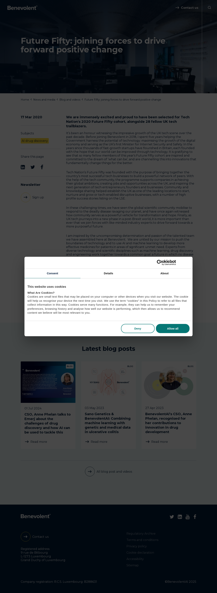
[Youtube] (188, 517)
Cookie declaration (140, 552)
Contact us (189, 8)
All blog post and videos (114, 471)
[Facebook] (42, 167)
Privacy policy (136, 546)
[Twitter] (32, 167)
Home (25, 99)
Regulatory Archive (141, 533)
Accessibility (135, 559)
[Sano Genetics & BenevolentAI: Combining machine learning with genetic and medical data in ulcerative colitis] (108, 405)
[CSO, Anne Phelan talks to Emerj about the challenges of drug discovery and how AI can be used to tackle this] (48, 405)
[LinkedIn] (23, 167)
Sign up (38, 197)
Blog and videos (69, 99)
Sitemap (132, 565)
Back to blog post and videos (99, 309)
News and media (44, 99)
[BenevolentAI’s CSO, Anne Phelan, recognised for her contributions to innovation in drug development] (169, 405)
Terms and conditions (142, 540)
